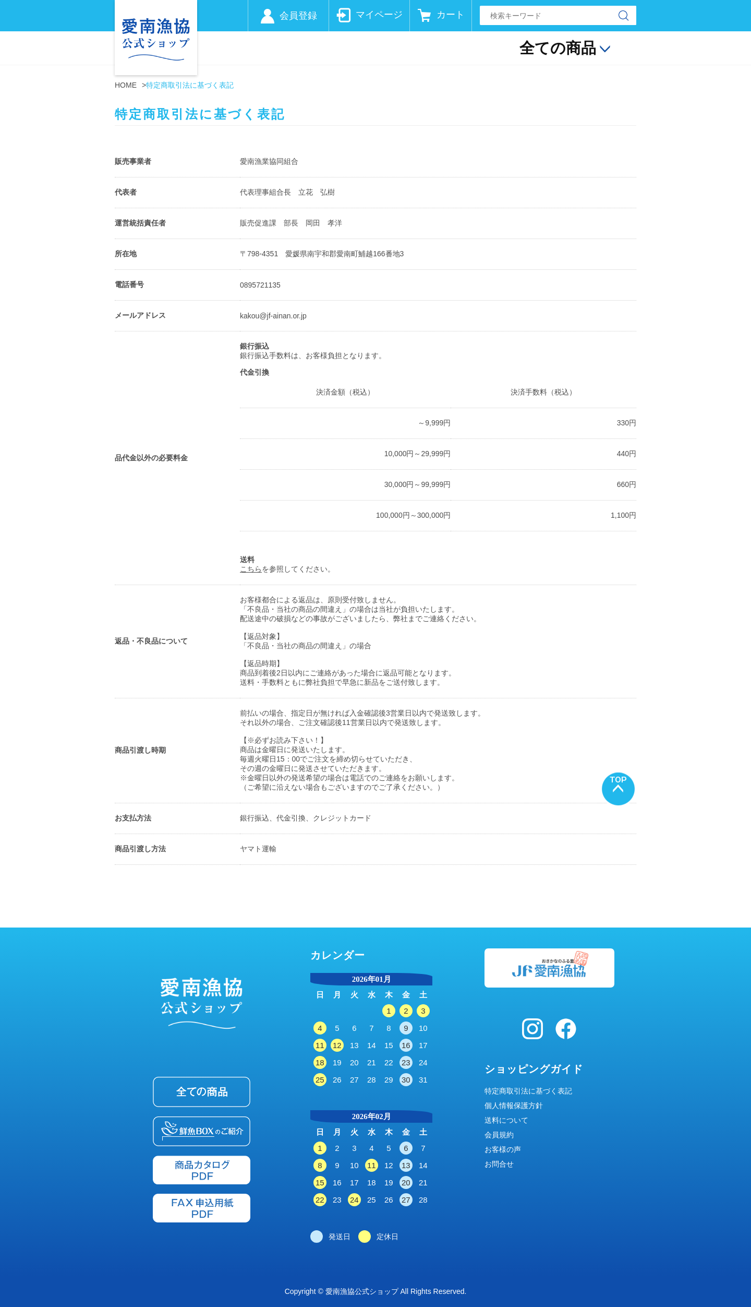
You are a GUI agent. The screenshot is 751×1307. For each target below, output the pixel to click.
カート (451, 14)
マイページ (379, 14)
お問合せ (499, 1164)
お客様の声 (502, 1149)
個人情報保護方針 (513, 1105)
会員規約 (499, 1135)
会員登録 (298, 15)
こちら (251, 569)
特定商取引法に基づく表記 (528, 1091)
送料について (506, 1120)
